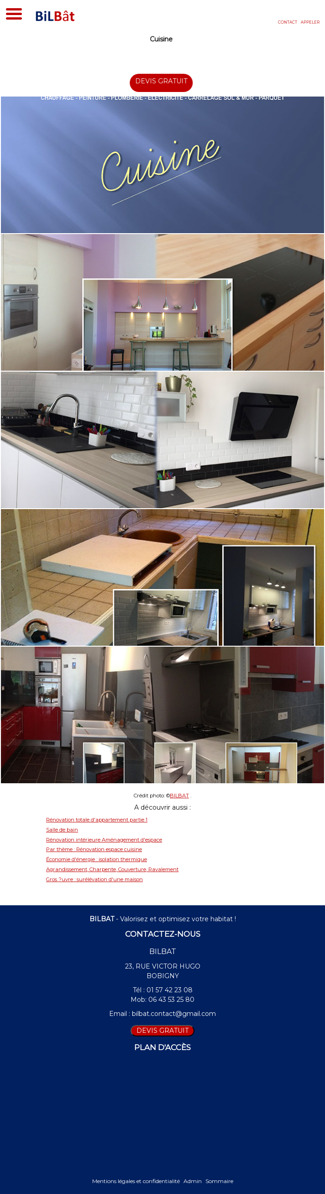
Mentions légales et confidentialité (136, 1181)
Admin (192, 1181)
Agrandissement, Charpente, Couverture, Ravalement (112, 869)
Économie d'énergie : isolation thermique (96, 859)
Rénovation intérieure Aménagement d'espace (104, 840)
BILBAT (179, 795)
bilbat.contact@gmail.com (174, 1014)
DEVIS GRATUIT (167, 81)
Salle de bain (62, 830)
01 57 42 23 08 (170, 990)
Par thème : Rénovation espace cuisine (94, 849)
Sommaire (219, 1181)
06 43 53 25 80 (171, 999)
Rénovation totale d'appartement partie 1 (96, 819)
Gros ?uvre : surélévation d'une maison (94, 879)
